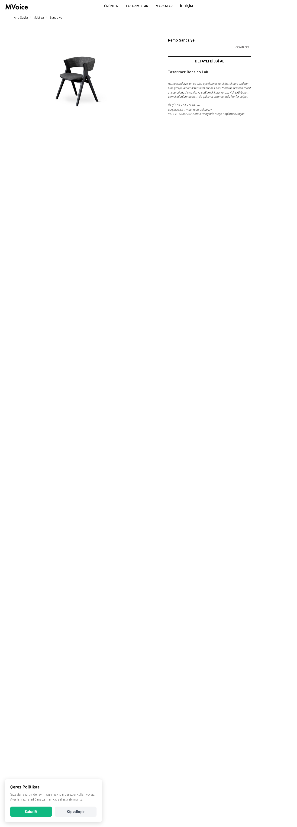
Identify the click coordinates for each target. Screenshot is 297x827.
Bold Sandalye (244, 676)
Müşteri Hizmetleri (236, 785)
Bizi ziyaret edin (21, 754)
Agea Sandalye (115, 676)
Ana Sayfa (21, 17)
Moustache (179, 681)
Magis (50, 681)
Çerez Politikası (163, 806)
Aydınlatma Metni (164, 799)
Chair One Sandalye (50, 676)
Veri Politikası (161, 785)
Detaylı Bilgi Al (209, 61)
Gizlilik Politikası (163, 792)
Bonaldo (115, 681)
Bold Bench (179, 676)
